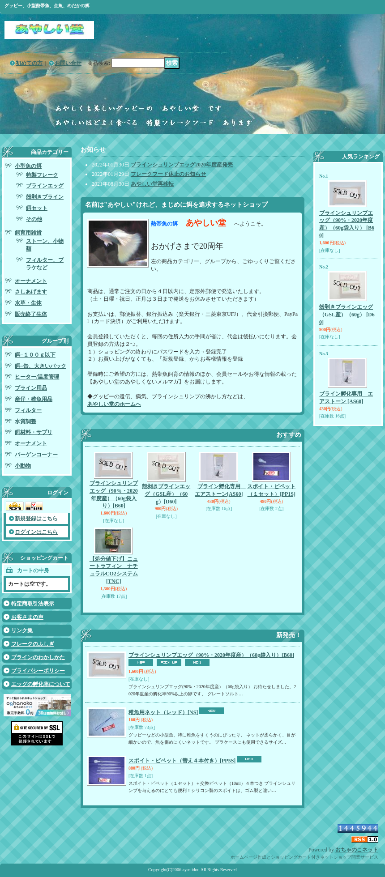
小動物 (23, 466)
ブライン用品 (31, 388)
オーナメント (31, 281)
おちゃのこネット (356, 850)
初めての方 (29, 63)
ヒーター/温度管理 (37, 377)
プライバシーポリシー (38, 671)
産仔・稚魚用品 (33, 399)
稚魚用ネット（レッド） (163, 712)
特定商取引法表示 (32, 603)
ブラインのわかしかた (38, 657)
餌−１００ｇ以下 (35, 355)
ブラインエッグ (45, 186)
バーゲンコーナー (36, 454)
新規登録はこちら (36, 518)
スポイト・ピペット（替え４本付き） (181, 761)
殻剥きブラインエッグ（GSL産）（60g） (166, 494)
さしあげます (31, 292)
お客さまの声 (27, 617)
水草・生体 (28, 303)
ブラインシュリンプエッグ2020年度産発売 (182, 165)
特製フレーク (42, 175)
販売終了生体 (31, 314)
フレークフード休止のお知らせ (168, 174)
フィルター (28, 410)
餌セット (36, 208)
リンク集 (22, 630)
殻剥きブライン (45, 197)
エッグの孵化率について (40, 684)
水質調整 (25, 421)
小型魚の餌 (28, 166)
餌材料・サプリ (33, 432)
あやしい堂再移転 (152, 184)
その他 (34, 219)
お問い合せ (68, 63)
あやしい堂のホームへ (114, 404)
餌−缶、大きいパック (40, 366)
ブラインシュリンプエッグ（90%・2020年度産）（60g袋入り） (211, 655)
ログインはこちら (36, 532)
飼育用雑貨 (28, 233)
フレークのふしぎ (32, 644)
